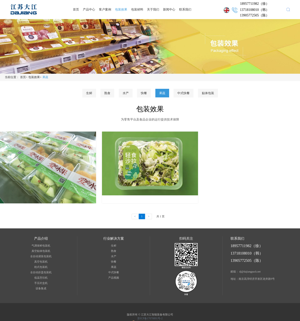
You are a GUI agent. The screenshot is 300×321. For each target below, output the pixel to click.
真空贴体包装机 (41, 251)
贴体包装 (208, 93)
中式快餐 (183, 93)
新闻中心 (169, 9)
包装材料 (137, 9)
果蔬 (45, 77)
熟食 (107, 93)
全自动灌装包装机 (41, 256)
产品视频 (113, 277)
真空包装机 (41, 261)
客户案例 (105, 9)
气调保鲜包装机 (41, 245)
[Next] (148, 216)
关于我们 (153, 9)
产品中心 (89, 9)
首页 (76, 9)
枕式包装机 (41, 267)
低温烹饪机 (41, 277)
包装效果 (121, 9)
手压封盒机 (41, 283)
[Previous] (135, 216)
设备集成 (41, 288)
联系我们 (185, 9)
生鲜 (89, 93)
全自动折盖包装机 (41, 272)
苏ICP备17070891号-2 (149, 318)
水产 (126, 93)
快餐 (144, 93)
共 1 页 (161, 216)
